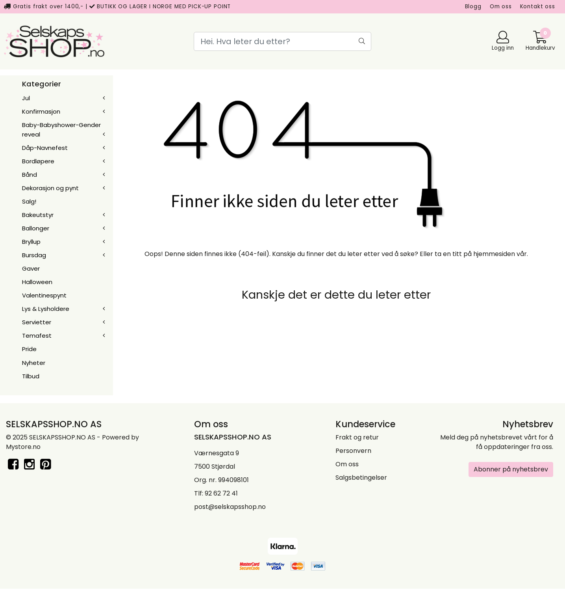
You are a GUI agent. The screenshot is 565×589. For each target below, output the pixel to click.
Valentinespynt (44, 295)
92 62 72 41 (221, 493)
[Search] (283, 41)
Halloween (37, 282)
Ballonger (35, 228)
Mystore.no (23, 446)
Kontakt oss (537, 6)
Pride (29, 349)
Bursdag (34, 255)
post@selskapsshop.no (230, 506)
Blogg (473, 6)
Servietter (36, 322)
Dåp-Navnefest (45, 148)
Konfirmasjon (41, 111)
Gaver (31, 268)
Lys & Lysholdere (45, 309)
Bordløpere (38, 161)
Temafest (37, 335)
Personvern (353, 450)
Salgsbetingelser (361, 477)
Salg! (29, 201)
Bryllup (31, 241)
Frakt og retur (357, 437)
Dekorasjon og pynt (50, 188)
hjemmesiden (494, 253)
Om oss (501, 6)
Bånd (29, 174)
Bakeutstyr (38, 215)
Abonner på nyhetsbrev (511, 469)
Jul (26, 98)
